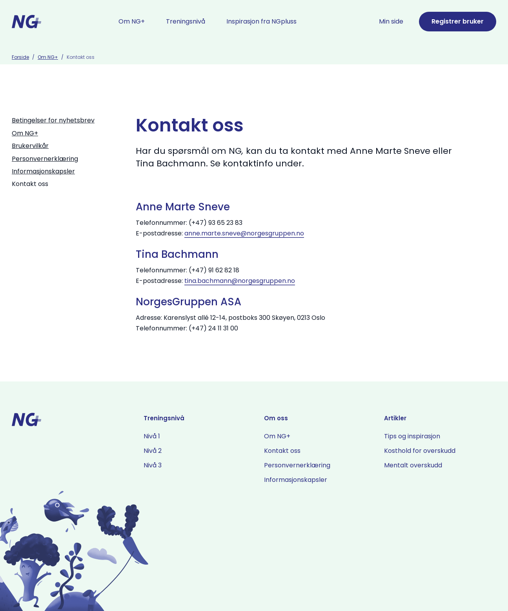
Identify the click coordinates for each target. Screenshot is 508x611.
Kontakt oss (30, 183)
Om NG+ (48, 57)
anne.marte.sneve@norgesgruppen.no (244, 233)
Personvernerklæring (45, 158)
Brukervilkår (30, 145)
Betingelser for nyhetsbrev (53, 120)
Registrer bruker (458, 21)
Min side (391, 21)
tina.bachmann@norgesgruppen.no (239, 280)
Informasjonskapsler (43, 171)
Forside (20, 57)
